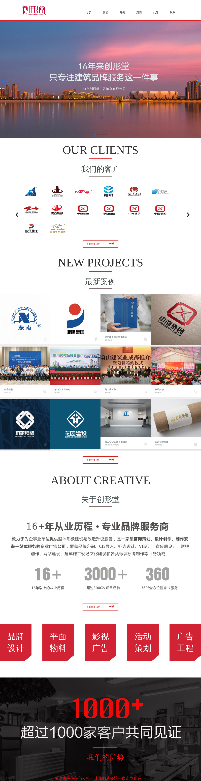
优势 (105, 12)
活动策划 (143, 642)
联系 (172, 12)
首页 (88, 12)
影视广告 (100, 642)
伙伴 (155, 12)
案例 (122, 12)
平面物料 (58, 642)
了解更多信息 (100, 243)
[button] (95, 134)
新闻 (139, 12)
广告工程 (185, 642)
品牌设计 (15, 642)
